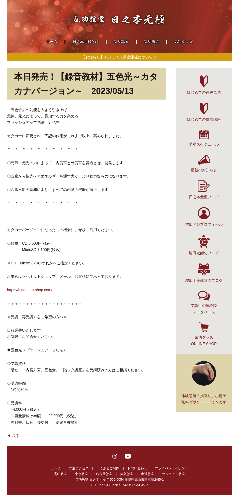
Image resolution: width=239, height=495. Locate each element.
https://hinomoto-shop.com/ (29, 290)
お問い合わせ (137, 468)
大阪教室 (126, 474)
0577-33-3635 (138, 485)
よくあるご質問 (108, 468)
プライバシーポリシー (171, 468)
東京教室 (81, 474)
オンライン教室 (173, 474)
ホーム (56, 468)
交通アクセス (79, 468)
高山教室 (60, 474)
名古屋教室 (104, 474)
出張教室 (147, 474)
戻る (15, 436)
